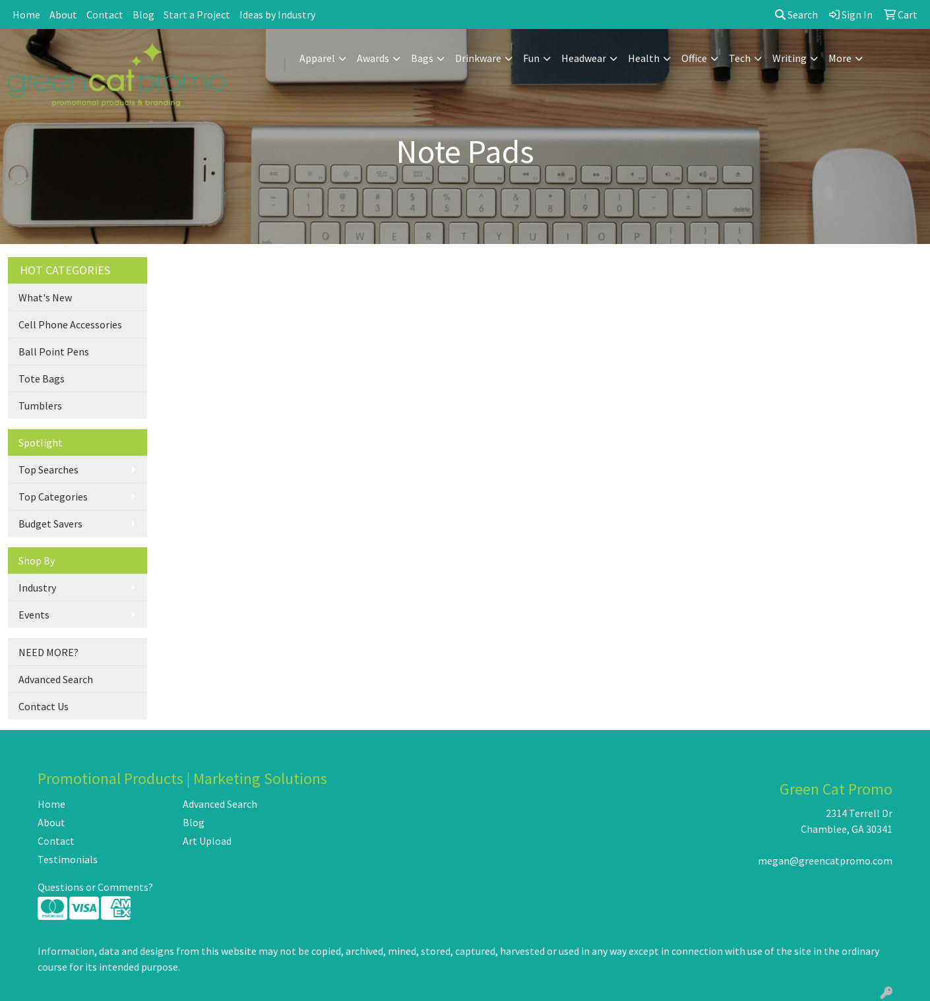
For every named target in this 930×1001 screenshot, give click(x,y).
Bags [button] (422, 58)
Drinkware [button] (478, 58)
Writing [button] (789, 58)
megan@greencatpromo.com (825, 860)
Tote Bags (41, 378)
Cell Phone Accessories (70, 324)
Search (796, 14)
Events (33, 614)
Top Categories (53, 496)
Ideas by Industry (277, 14)
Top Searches (48, 469)
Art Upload (207, 840)
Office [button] (694, 58)
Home (26, 14)
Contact (104, 14)
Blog (143, 14)
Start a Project (197, 14)
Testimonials (68, 859)
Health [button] (644, 58)
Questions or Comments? (95, 887)
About (63, 14)
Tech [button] (740, 58)
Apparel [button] (317, 58)
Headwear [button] (583, 58)
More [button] (840, 58)
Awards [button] (373, 58)
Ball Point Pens (53, 351)
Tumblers (40, 405)
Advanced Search (55, 679)
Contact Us (43, 706)
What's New (45, 297)
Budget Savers (50, 523)
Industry (37, 587)
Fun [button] (531, 58)
